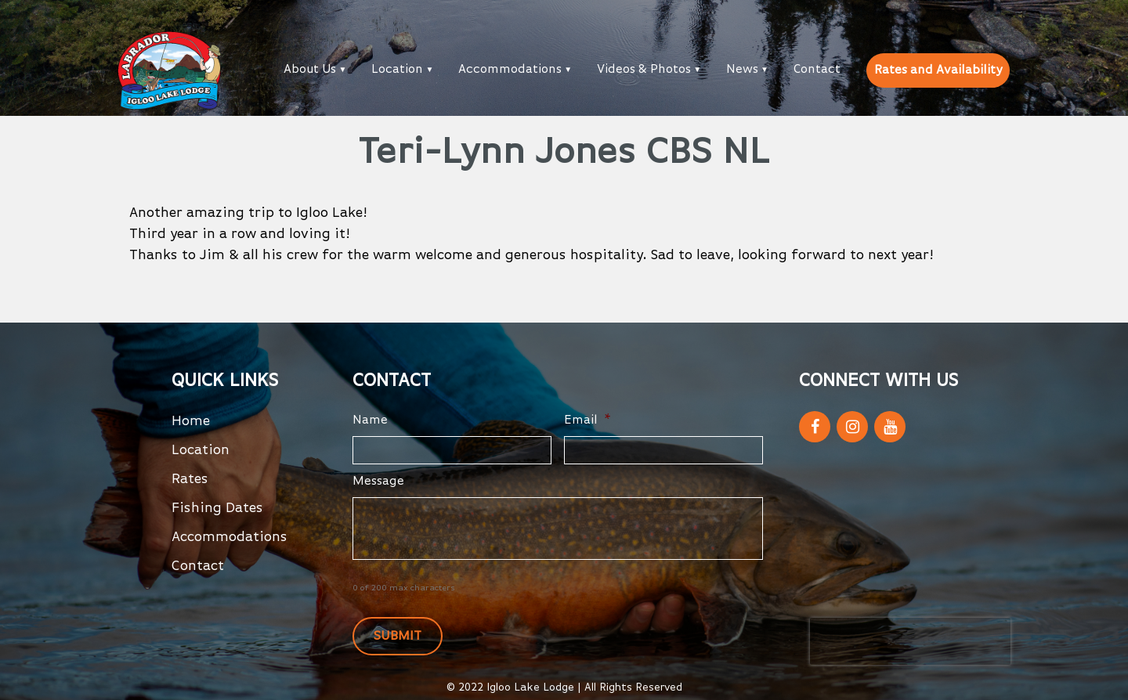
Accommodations (510, 69)
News (742, 69)
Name (370, 420)
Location (397, 69)
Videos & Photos (644, 69)
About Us (310, 69)
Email (587, 420)
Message (378, 481)
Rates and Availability (938, 70)
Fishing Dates (217, 508)
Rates (190, 479)
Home (191, 421)
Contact (817, 69)
